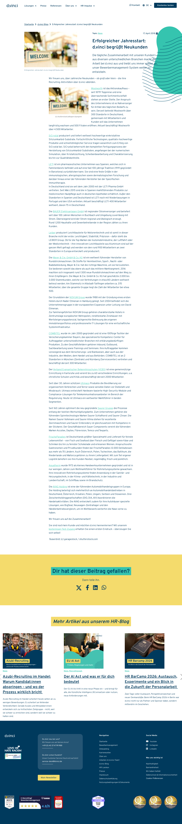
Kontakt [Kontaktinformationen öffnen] (135, 5)
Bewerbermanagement (108, 745)
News (100, 33)
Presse (102, 771)
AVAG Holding (60, 486)
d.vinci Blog (43, 24)
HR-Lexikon (104, 767)
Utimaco (85, 383)
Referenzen (55, 6)
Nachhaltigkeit (152, 764)
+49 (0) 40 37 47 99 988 (52, 745)
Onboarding (104, 749)
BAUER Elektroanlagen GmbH (68, 211)
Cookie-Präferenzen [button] (154, 778)
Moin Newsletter (48, 777)
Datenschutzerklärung (108, 779)
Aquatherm (55, 465)
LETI (51, 164)
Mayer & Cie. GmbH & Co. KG (68, 257)
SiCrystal (53, 135)
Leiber (52, 232)
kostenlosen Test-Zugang (62, 529)
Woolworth (97, 88)
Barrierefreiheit (152, 767)
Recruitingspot (75, 671)
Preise (43, 6)
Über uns (69, 6)
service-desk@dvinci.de (52, 761)
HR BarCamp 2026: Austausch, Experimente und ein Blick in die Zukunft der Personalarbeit (151, 681)
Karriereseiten (105, 753)
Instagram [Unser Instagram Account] (152, 745)
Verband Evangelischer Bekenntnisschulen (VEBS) (79, 369)
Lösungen (29, 6)
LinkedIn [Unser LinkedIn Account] (151, 749)
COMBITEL (54, 333)
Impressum (104, 775)
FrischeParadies (57, 437)
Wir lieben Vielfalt (153, 771)
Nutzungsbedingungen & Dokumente (114, 782)
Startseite (29, 24)
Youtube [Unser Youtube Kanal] (151, 741)
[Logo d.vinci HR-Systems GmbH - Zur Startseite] (12, 6)
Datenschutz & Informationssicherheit (161, 775)
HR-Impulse (86, 6)
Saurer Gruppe (105, 408)
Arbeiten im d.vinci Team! (109, 760)
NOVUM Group (77, 297)
